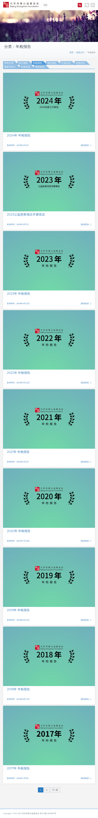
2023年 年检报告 (18, 293)
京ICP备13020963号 (48, 813)
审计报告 (23, 63)
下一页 (55, 790)
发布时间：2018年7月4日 (18, 778)
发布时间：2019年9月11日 (18, 699)
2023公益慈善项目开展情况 (26, 214)
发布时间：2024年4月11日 (18, 303)
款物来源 (25, 67)
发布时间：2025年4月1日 (18, 145)
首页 (71, 52)
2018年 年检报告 (18, 689)
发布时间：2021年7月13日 (18, 541)
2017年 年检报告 (18, 768)
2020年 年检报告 (18, 531)
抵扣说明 (39, 67)
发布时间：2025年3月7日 (18, 224)
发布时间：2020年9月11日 (18, 620)
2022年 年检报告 (18, 373)
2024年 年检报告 (18, 135)
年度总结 (66, 63)
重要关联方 (10, 67)
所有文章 (9, 63)
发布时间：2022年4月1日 (18, 462)
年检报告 (37, 63)
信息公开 (80, 52)
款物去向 (80, 63)
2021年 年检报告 (18, 452)
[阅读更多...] (86, 145)
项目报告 (51, 63)
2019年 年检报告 (18, 610)
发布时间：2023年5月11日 (18, 383)
